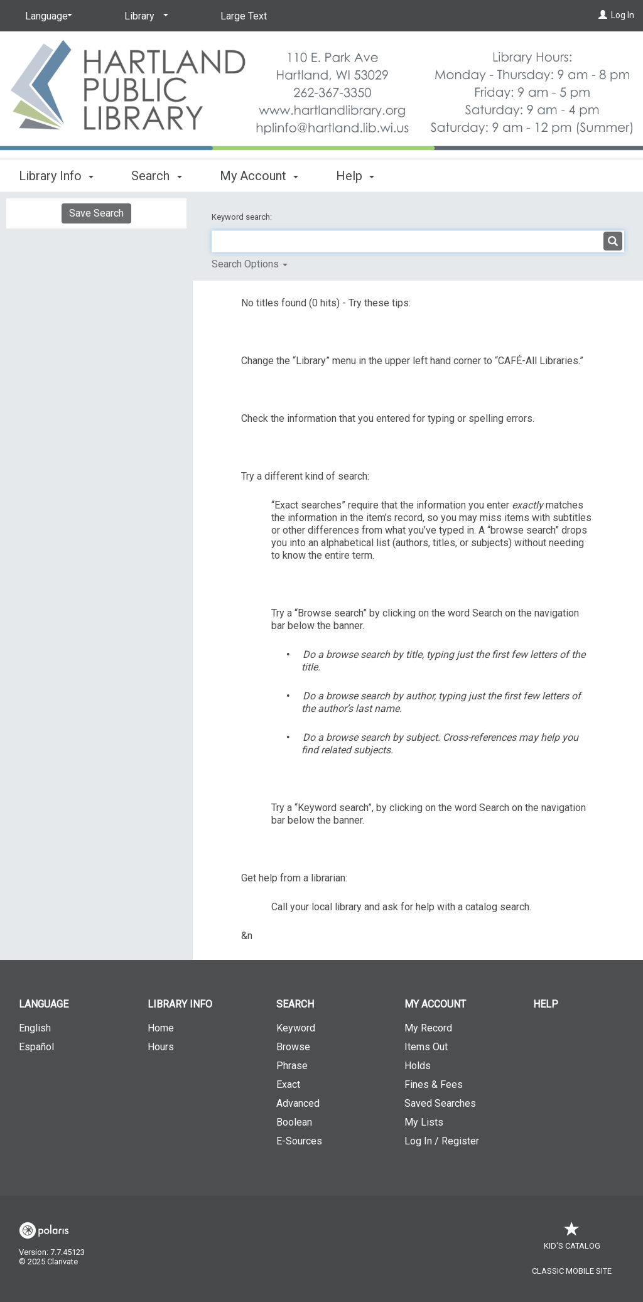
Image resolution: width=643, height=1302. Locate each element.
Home (161, 1028)
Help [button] (355, 175)
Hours (161, 1047)
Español (36, 1047)
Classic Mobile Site (572, 1271)
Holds (417, 1066)
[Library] (144, 16)
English (35, 1028)
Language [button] (43, 1004)
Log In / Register (441, 1141)
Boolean (294, 1122)
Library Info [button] (56, 175)
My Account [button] (259, 175)
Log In (622, 15)
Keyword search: (243, 217)
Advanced (298, 1103)
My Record (428, 1028)
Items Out (426, 1047)
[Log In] (602, 15)
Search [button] (156, 175)
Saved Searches (440, 1103)
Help (545, 1004)
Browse (293, 1047)
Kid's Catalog (572, 1240)
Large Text (243, 16)
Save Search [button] (96, 213)
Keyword (295, 1028)
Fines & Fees (433, 1084)
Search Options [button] (250, 264)
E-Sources (299, 1141)
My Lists (423, 1122)
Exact (288, 1084)
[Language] (46, 16)
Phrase (292, 1066)
